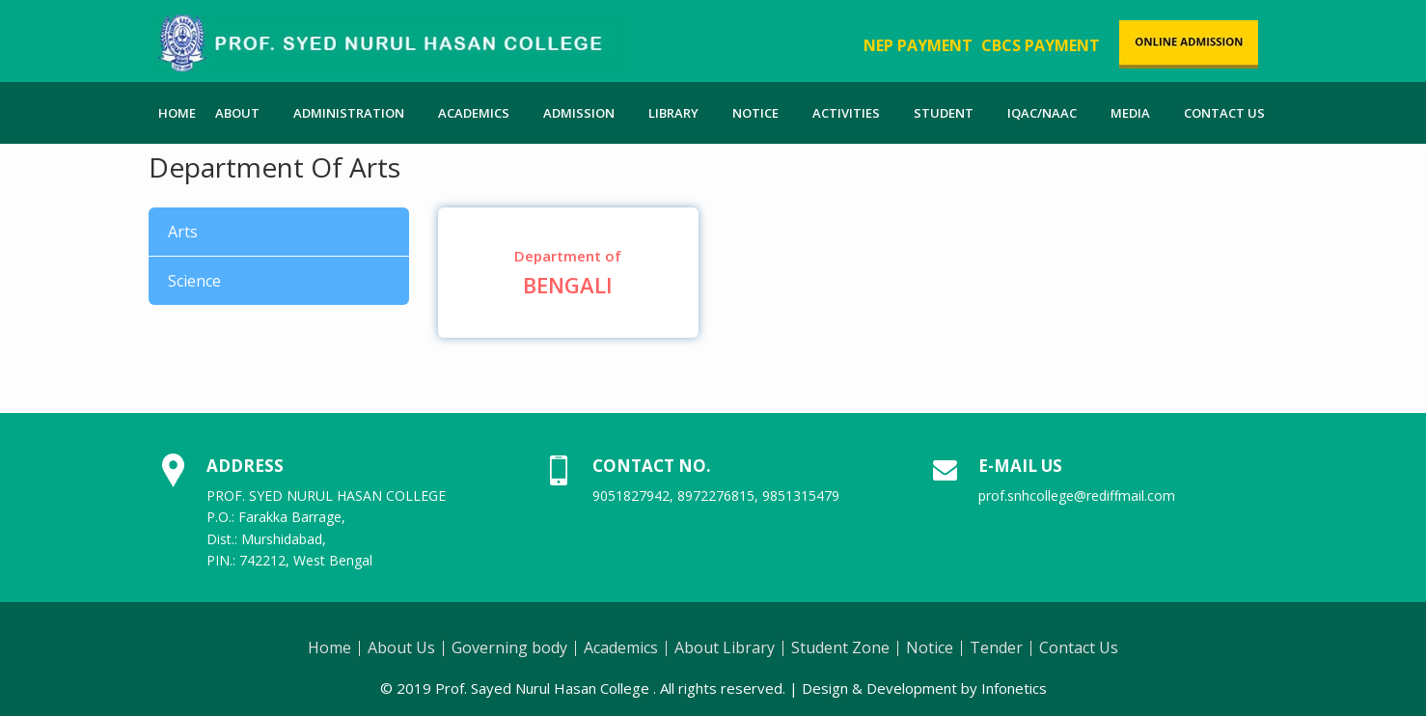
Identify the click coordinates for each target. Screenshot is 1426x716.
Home (177, 113)
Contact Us (1224, 113)
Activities (846, 113)
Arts (183, 231)
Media (1130, 113)
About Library (724, 648)
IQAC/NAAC (1042, 113)
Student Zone (840, 648)
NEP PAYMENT (918, 45)
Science (194, 280)
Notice (755, 113)
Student (944, 113)
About (237, 113)
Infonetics (1014, 688)
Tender (996, 648)
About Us (401, 648)
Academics (473, 113)
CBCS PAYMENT (1040, 45)
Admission (579, 113)
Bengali (568, 272)
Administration (348, 113)
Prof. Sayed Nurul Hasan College (542, 688)
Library (673, 113)
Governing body (509, 648)
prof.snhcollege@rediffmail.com (1076, 495)
